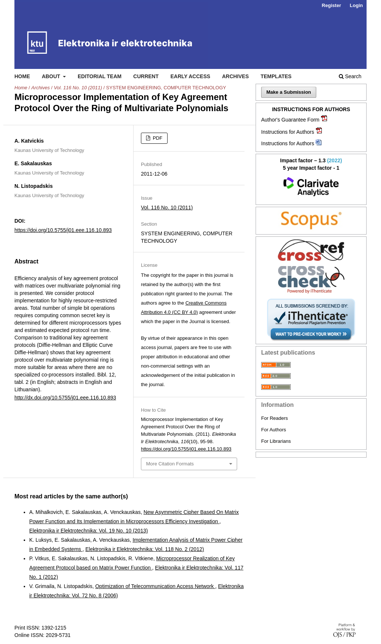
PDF (156, 138)
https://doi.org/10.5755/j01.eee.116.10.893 (63, 230)
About (52, 76)
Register (331, 5)
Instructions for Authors (287, 132)
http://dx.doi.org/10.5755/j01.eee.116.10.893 (65, 398)
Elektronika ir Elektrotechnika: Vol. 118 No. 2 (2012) (144, 549)
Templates (275, 76)
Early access (190, 76)
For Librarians (276, 441)
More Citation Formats (170, 464)
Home (22, 76)
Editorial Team (100, 76)
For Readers (274, 418)
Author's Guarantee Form (290, 120)
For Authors (273, 429)
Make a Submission (288, 92)
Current (145, 76)
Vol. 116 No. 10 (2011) (78, 87)
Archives (235, 76)
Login (356, 5)
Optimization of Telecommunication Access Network (155, 586)
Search (350, 76)
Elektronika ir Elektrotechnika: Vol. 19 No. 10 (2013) (88, 531)
